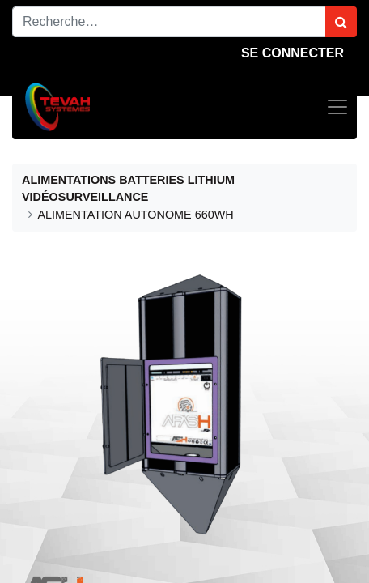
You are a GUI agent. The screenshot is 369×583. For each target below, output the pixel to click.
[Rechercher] (341, 21)
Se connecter (292, 53)
